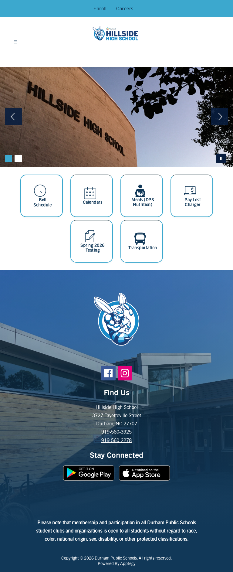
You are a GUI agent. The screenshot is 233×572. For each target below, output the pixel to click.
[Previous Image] (13, 117)
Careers (124, 8)
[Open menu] (15, 42)
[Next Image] (219, 117)
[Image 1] (8, 158)
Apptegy (127, 563)
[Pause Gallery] (221, 158)
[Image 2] (18, 158)
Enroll (99, 8)
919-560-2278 (116, 440)
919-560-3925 (116, 431)
